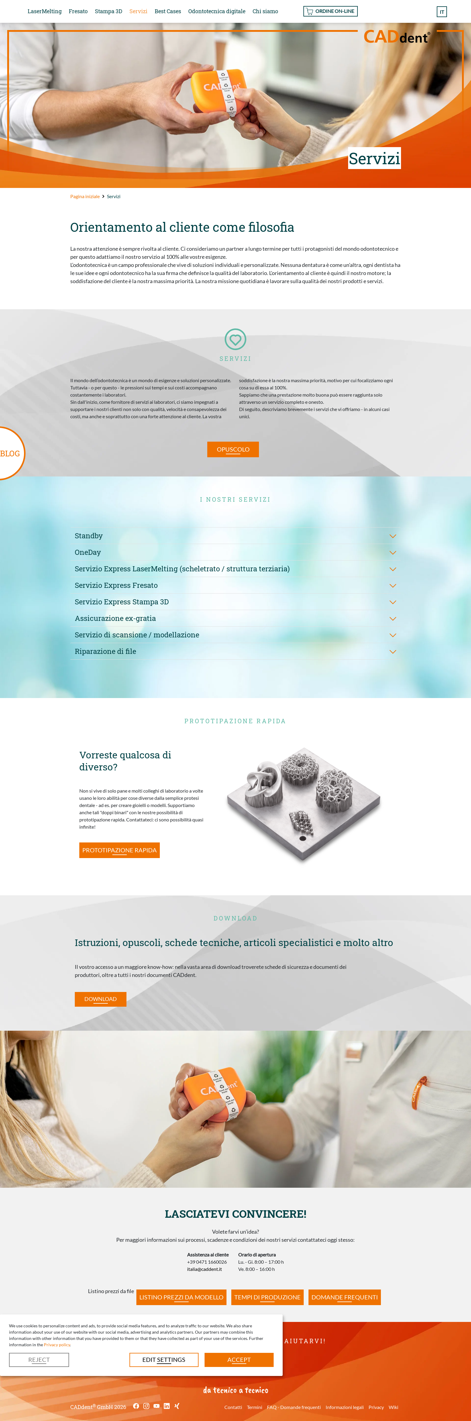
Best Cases (168, 11)
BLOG (10, 453)
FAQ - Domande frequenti (294, 1407)
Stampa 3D (108, 11)
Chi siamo (265, 11)
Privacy (376, 1407)
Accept (239, 1359)
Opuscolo (233, 449)
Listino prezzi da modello (181, 1297)
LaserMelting (45, 11)
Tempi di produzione (267, 1297)
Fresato (78, 11)
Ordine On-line (334, 11)
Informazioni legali (345, 1407)
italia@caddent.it (204, 1269)
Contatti (233, 1407)
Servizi (138, 11)
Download (100, 999)
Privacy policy (57, 1344)
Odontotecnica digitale (216, 11)
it (442, 11)
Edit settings (163, 1359)
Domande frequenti (344, 1297)
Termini (254, 1407)
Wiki (393, 1407)
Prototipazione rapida (119, 850)
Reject (39, 1359)
